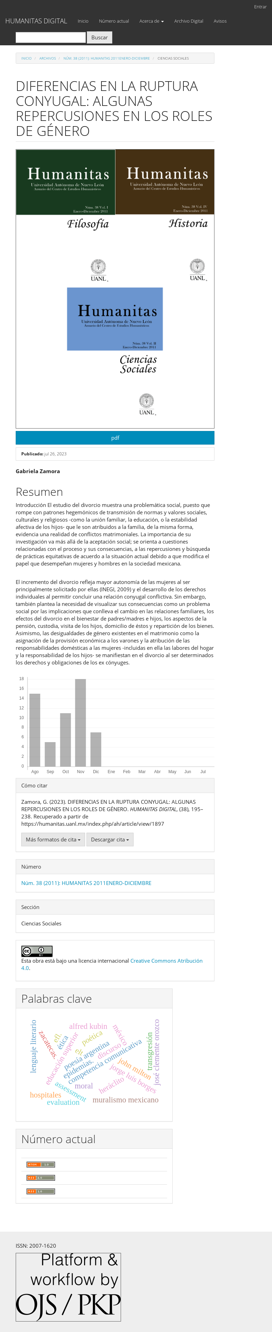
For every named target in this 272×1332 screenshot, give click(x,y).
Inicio (83, 21)
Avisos (220, 21)
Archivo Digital (188, 21)
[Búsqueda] (51, 37)
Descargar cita (110, 839)
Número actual (114, 21)
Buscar (99, 37)
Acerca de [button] (151, 21)
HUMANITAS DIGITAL (36, 20)
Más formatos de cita (53, 839)
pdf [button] (115, 437)
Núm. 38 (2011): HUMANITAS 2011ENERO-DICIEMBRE (106, 58)
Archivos (47, 58)
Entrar (260, 6)
